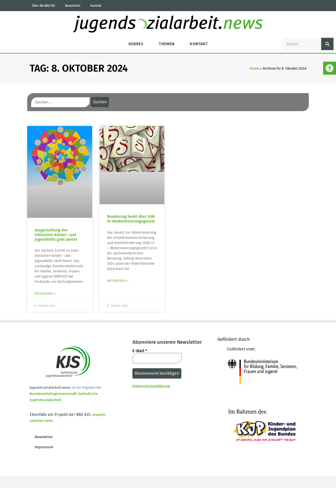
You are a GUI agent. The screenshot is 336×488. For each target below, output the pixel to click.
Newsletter (73, 5)
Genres (136, 43)
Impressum (44, 447)
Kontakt (95, 5)
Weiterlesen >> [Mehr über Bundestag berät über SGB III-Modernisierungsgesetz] (117, 280)
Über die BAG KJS (43, 5)
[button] (329, 68)
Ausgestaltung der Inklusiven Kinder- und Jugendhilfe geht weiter (56, 235)
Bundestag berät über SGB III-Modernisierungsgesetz (131, 219)
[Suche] (327, 44)
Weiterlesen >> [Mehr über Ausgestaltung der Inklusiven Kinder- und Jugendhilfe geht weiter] (45, 293)
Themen (166, 43)
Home (254, 68)
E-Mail (139, 351)
